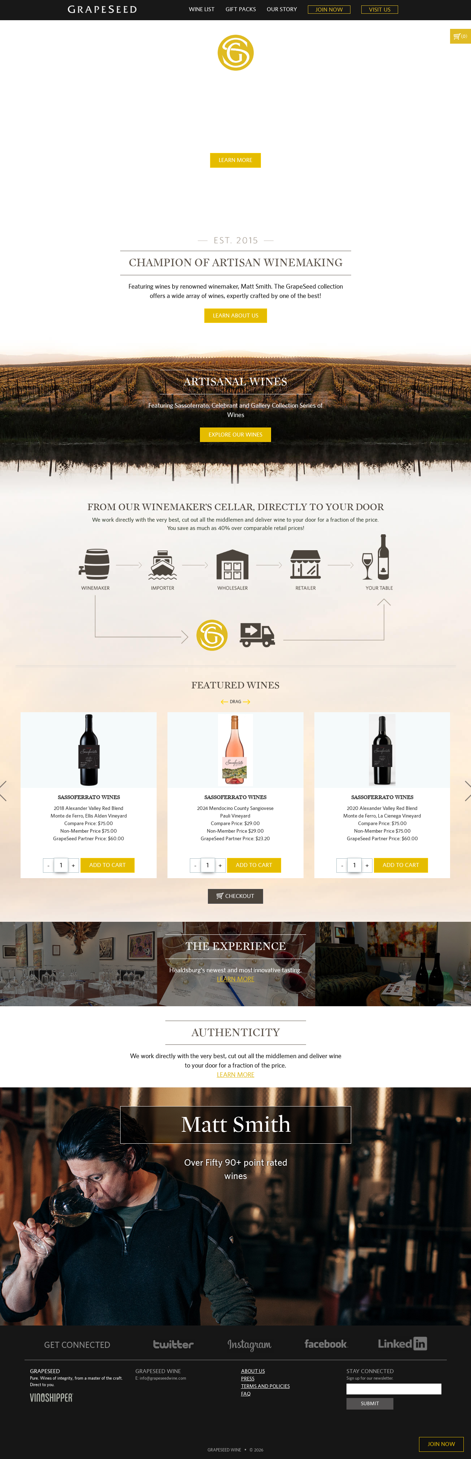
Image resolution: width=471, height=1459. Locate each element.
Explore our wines (235, 435)
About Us (253, 1371)
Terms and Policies (265, 1386)
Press (247, 1378)
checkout (235, 895)
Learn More (235, 979)
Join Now (441, 1444)
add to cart (107, 865)
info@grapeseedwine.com (163, 1378)
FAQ (245, 1394)
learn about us (235, 316)
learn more (235, 160)
